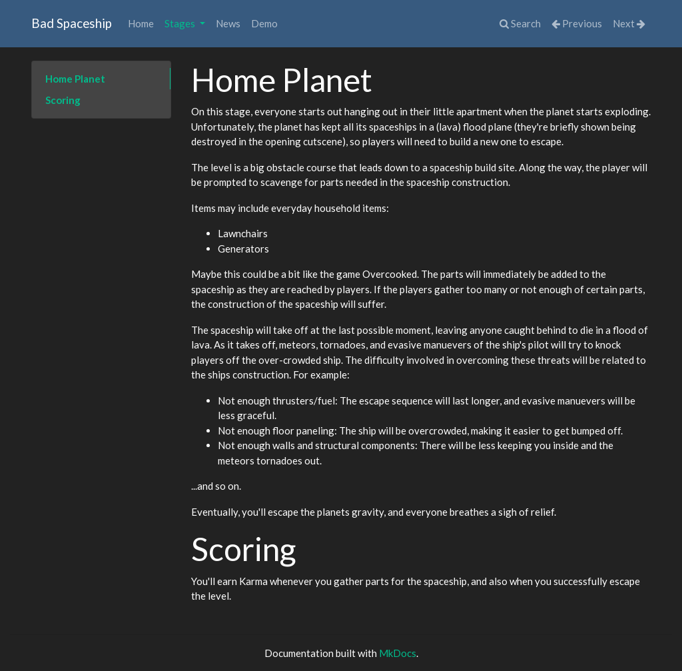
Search (520, 23)
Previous (576, 23)
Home (141, 23)
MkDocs (397, 653)
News (228, 23)
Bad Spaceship (71, 23)
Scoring (63, 100)
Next (629, 23)
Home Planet (75, 79)
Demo (264, 23)
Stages (181, 23)
